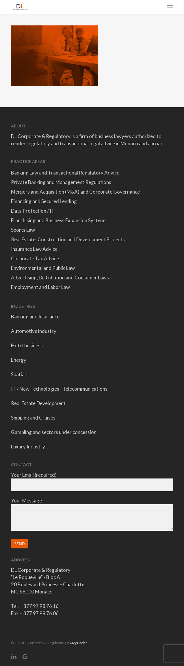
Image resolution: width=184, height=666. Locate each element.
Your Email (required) (92, 481)
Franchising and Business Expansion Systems (59, 220)
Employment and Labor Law (40, 287)
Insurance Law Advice (34, 249)
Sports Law (23, 230)
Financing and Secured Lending (44, 201)
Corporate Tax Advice (35, 258)
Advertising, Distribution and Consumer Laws (60, 277)
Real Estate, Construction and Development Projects (68, 239)
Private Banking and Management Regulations (61, 182)
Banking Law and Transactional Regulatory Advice (65, 173)
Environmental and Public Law (43, 268)
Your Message (92, 515)
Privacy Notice (76, 643)
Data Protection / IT (33, 211)
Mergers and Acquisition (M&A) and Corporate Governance (75, 192)
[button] (170, 7)
